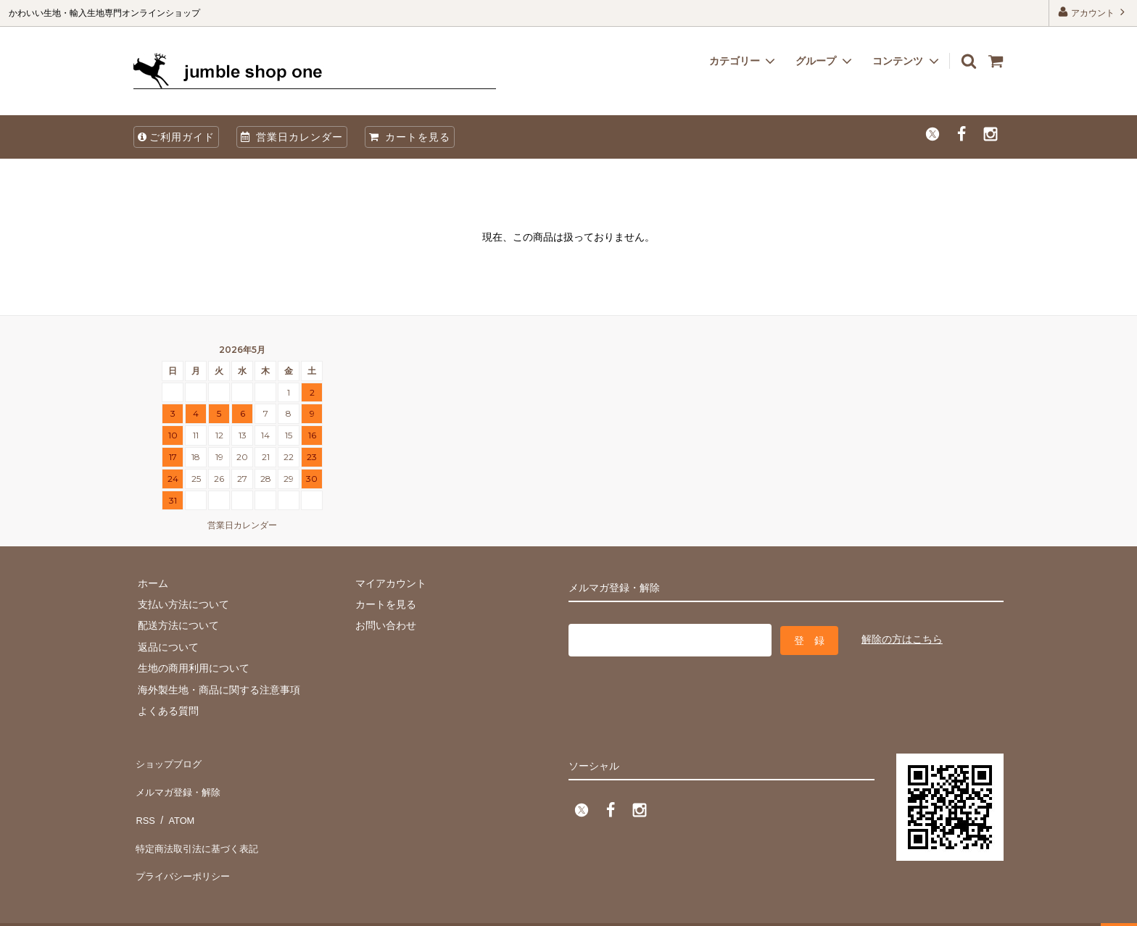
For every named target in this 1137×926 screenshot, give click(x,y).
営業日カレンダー (292, 137)
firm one (123, 907)
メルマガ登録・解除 (179, 782)
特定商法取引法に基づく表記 (199, 824)
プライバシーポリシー (184, 846)
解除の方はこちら (902, 637)
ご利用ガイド (176, 137)
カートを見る (409, 137)
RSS (143, 803)
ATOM (176, 803)
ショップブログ (168, 761)
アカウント (1093, 12)
